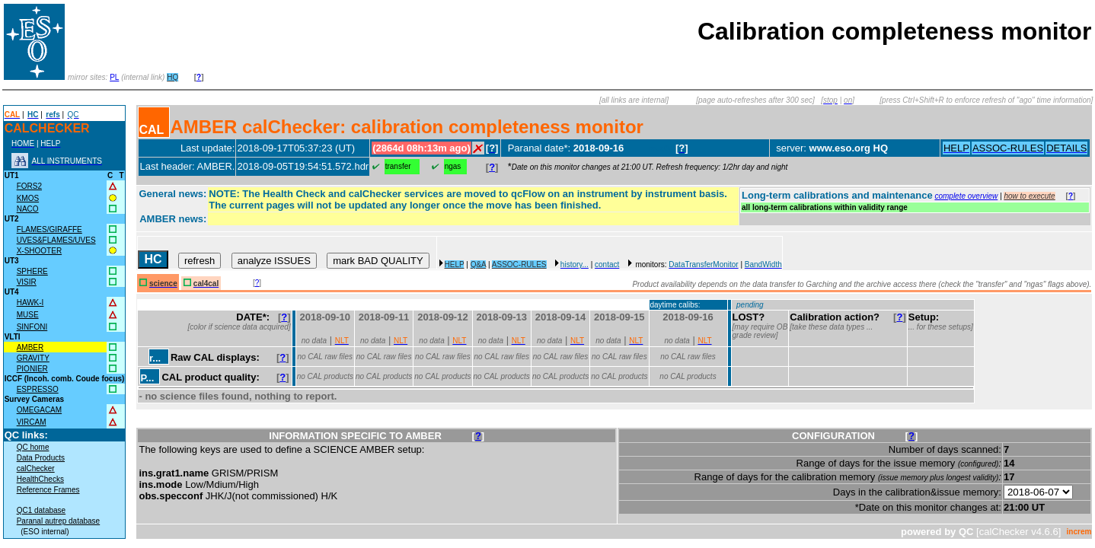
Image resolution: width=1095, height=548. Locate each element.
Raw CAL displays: (215, 357)
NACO (28, 209)
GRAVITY (33, 358)
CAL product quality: (210, 377)
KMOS (28, 198)
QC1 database (41, 510)
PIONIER (32, 369)
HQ (172, 77)
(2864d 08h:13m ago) (421, 148)
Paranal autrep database (59, 521)
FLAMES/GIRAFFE (49, 229)
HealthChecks (40, 479)
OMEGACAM (39, 410)
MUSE (28, 315)
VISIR (27, 282)
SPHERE (32, 271)
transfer (398, 166)
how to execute (1029, 196)
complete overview (966, 196)
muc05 (661, 149)
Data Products (41, 458)
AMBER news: (172, 219)
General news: (172, 193)
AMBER (30, 347)
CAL (151, 129)
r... (155, 358)
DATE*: (255, 317)
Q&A (479, 264)
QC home (33, 447)
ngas (453, 166)
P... (147, 378)
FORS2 (29, 186)
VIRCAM (31, 422)
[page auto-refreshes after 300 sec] (755, 100)
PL (114, 77)
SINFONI (32, 327)
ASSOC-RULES (519, 264)
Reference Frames (48, 490)
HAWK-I (30, 302)
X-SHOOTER (39, 251)
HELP (454, 264)
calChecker (36, 468)
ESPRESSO (38, 389)
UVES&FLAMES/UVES (56, 240)
